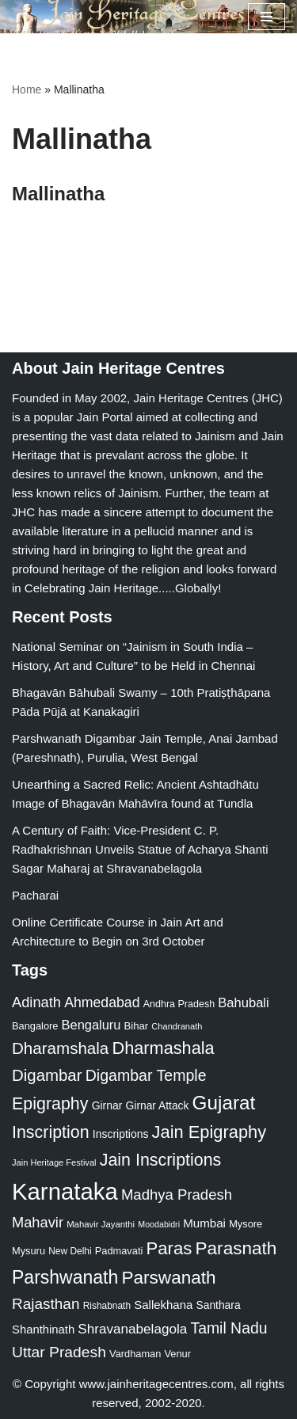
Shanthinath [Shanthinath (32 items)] (43, 1329)
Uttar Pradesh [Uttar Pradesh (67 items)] (59, 1352)
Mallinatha (58, 193)
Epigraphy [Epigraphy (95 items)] (50, 1103)
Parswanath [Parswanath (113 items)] (168, 1278)
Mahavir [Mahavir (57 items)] (37, 1222)
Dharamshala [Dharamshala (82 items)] (60, 1048)
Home (26, 89)
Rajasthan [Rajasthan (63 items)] (46, 1303)
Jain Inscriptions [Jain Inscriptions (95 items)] (161, 1160)
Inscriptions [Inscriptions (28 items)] (121, 1134)
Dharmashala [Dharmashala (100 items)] (163, 1048)
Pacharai (35, 895)
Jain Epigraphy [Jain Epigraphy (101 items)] (209, 1132)
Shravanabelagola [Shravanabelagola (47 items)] (132, 1329)
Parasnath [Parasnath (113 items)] (236, 1248)
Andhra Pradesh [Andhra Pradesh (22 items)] (179, 1004)
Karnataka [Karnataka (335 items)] (65, 1191)
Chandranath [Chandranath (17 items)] (176, 1026)
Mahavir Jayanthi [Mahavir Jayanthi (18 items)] (101, 1224)
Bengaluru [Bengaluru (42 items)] (91, 1025)
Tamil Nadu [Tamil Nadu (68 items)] (228, 1328)
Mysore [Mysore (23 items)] (245, 1224)
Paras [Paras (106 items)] (169, 1248)
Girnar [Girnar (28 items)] (107, 1105)
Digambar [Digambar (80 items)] (47, 1075)
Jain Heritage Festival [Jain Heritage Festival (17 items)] (54, 1162)
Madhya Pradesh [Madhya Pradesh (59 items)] (176, 1194)
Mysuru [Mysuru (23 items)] (28, 1251)
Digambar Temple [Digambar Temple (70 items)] (146, 1075)
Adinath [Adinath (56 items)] (36, 1002)
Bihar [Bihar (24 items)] (136, 1026)
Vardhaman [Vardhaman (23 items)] (135, 1354)
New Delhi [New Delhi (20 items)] (69, 1251)
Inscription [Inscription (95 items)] (50, 1132)
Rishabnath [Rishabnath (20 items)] (107, 1305)
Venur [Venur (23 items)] (178, 1354)
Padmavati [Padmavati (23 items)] (119, 1251)
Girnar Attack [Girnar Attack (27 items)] (157, 1105)
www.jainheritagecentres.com (156, 1383)
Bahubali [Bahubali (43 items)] (243, 1002)
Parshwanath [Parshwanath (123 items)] (65, 1277)
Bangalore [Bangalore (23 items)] (35, 1026)
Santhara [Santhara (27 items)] (218, 1305)
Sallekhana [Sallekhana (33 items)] (163, 1304)
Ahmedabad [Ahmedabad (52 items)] (101, 1002)
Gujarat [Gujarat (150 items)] (224, 1102)
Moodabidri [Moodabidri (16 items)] (159, 1224)
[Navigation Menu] (266, 16)
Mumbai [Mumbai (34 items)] (204, 1223)
